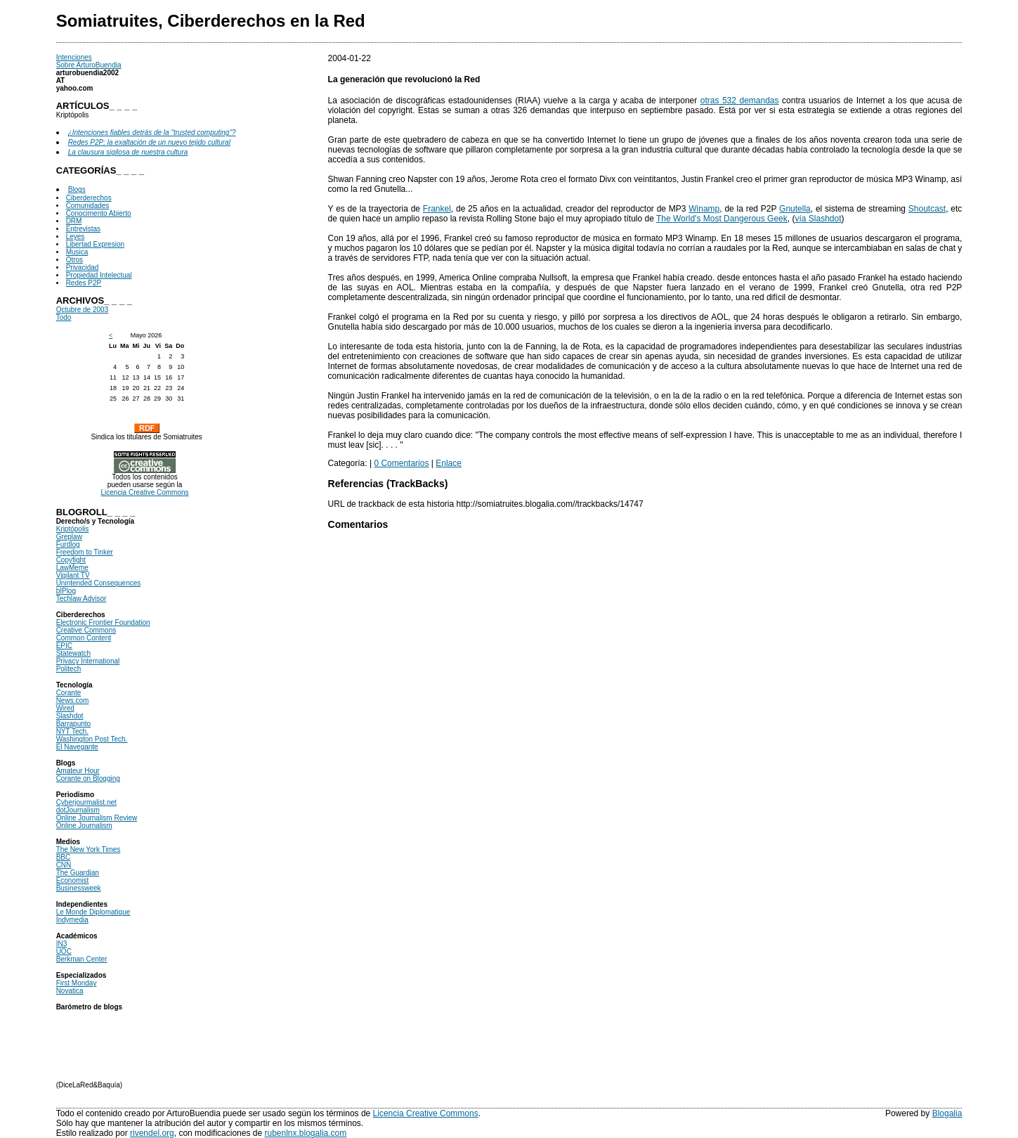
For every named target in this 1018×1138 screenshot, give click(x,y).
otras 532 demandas (739, 100)
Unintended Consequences (98, 583)
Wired (65, 708)
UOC (64, 951)
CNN (64, 865)
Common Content (83, 638)
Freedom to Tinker (84, 552)
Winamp (704, 209)
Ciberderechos (89, 198)
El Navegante (77, 747)
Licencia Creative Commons (144, 492)
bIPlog (66, 591)
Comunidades (88, 205)
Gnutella (795, 209)
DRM (74, 221)
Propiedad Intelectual (99, 275)
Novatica (70, 991)
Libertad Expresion (95, 244)
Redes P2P (84, 283)
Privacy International (88, 661)
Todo (64, 317)
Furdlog (68, 544)
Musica (77, 252)
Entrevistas (83, 229)
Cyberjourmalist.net (86, 802)
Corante (68, 693)
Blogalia (947, 1113)
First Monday (76, 983)
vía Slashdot (818, 219)
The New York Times (88, 849)
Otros (74, 260)
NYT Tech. (72, 731)
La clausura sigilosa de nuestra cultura (128, 152)
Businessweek (78, 888)
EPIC (64, 645)
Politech (68, 669)
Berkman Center (81, 959)
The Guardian (77, 873)
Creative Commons (86, 630)
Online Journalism (84, 825)
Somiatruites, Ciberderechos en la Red (210, 20)
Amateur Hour (78, 771)
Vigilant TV (73, 575)
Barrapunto (73, 724)
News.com (72, 700)
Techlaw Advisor (81, 598)
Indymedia (72, 920)
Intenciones (74, 57)
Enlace (449, 463)
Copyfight (71, 560)
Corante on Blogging (88, 778)
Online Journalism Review (97, 818)
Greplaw (69, 537)
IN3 (61, 944)
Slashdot (70, 716)
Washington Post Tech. (92, 739)
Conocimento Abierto (98, 213)
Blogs (77, 189)
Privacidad (82, 267)
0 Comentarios (401, 463)
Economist (72, 880)
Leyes (75, 236)
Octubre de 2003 (82, 309)
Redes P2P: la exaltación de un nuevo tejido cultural (149, 142)
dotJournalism (78, 810)
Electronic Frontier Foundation (103, 622)
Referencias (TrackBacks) (388, 483)
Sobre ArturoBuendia (89, 65)
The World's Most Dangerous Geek (722, 219)
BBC (63, 857)
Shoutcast (927, 209)
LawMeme (72, 567)
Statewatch (73, 653)
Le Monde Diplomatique (93, 912)
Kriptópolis (72, 529)
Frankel (437, 209)
